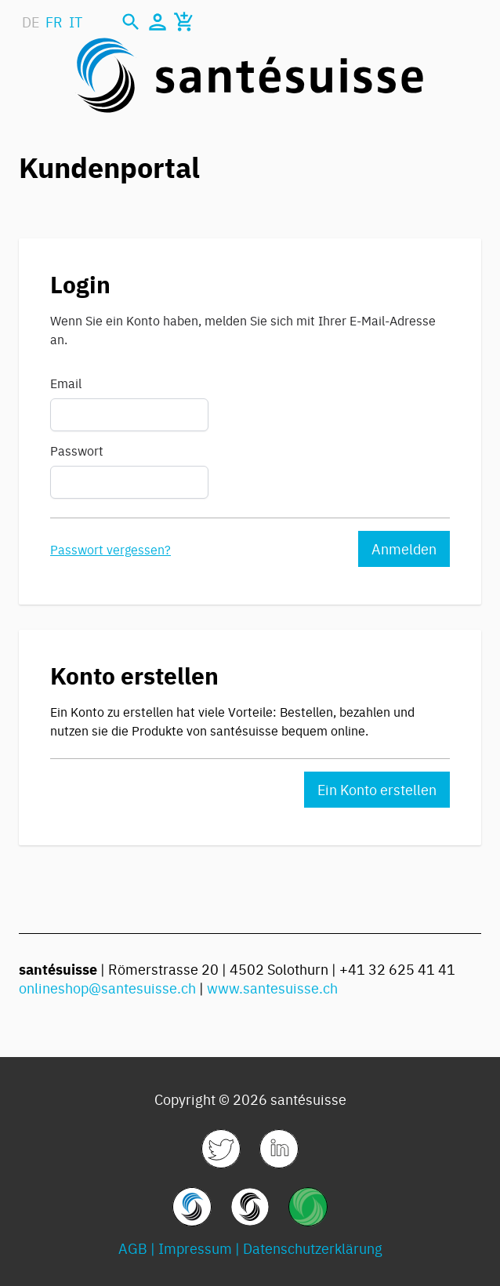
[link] (221, 1148)
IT (75, 21)
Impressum (195, 1248)
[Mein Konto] (157, 22)
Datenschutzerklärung (312, 1248)
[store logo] (250, 75)
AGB (132, 1248)
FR (54, 21)
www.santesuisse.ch (272, 987)
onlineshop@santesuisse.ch (107, 987)
